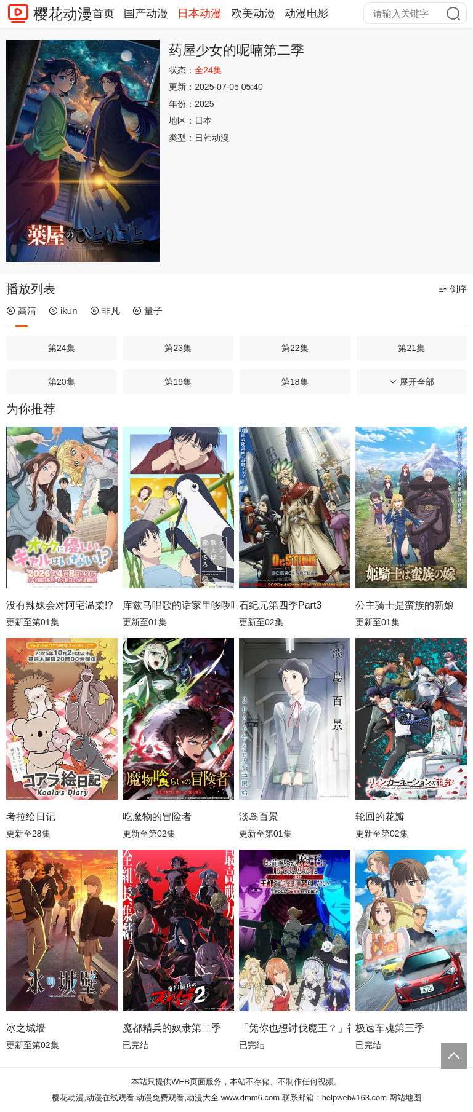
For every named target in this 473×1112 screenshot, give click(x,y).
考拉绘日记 (30, 816)
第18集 (295, 382)
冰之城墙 (26, 1028)
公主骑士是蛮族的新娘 (404, 605)
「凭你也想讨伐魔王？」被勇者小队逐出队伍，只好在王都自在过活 (294, 1028)
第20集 (61, 382)
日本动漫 (199, 13)
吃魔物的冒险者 (157, 816)
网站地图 (405, 1097)
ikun (63, 311)
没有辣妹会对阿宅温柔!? (59, 605)
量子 (147, 311)
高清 (21, 311)
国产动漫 (146, 13)
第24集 (61, 348)
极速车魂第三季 (389, 1028)
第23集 (178, 348)
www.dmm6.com (250, 1097)
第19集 (178, 382)
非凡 (105, 311)
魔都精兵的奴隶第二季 (172, 1028)
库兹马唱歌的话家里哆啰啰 (178, 605)
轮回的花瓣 (380, 816)
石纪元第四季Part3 (280, 605)
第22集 (295, 348)
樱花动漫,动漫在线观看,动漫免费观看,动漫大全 (135, 1097)
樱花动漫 (62, 14)
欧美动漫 (253, 13)
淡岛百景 (258, 816)
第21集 (411, 348)
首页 (103, 13)
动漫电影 (307, 13)
